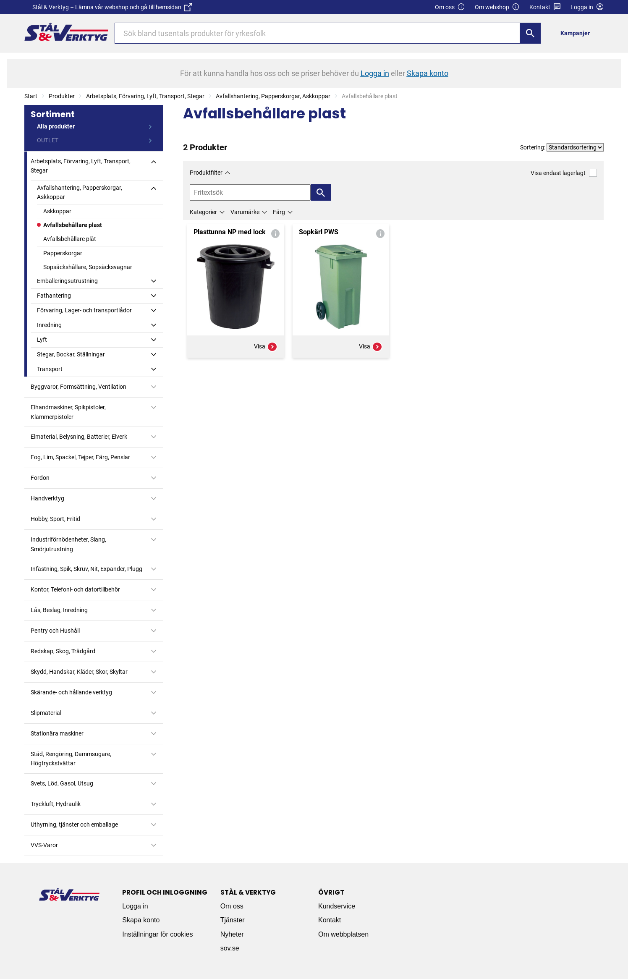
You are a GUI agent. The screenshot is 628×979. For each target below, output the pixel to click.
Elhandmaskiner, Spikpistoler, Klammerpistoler (68, 412)
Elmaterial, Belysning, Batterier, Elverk (79, 436)
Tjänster (232, 920)
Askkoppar (57, 211)
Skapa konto (141, 920)
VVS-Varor (44, 845)
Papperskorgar (62, 253)
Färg (279, 212)
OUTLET (47, 140)
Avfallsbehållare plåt (69, 239)
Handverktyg (47, 498)
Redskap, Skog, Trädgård (63, 651)
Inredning (49, 325)
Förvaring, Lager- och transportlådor (84, 310)
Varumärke (244, 212)
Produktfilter (206, 172)
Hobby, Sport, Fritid (55, 519)
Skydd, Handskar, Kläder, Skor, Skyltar (79, 671)
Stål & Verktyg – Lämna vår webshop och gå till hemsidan (112, 7)
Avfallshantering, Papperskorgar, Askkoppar (273, 96)
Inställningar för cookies (157, 934)
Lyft (42, 339)
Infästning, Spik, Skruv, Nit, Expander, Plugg (86, 568)
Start (30, 96)
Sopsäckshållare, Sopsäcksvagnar (87, 267)
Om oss (450, 7)
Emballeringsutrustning (67, 280)
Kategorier (203, 212)
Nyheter (232, 934)
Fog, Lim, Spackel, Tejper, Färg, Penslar (80, 457)
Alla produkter (56, 126)
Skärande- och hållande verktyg (71, 692)
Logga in (135, 906)
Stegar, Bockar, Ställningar (71, 354)
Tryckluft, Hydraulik (56, 804)
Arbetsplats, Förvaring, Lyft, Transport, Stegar (145, 96)
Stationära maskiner (57, 733)
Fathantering (54, 295)
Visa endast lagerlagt (564, 173)
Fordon (40, 477)
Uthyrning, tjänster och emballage (74, 824)
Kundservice (336, 906)
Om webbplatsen (343, 934)
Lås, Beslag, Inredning (59, 610)
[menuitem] (577, 33)
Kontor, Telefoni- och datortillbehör (75, 589)
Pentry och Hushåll (55, 630)
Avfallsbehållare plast (72, 225)
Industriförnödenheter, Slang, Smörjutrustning (68, 544)
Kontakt (545, 7)
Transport (50, 369)
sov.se (229, 948)
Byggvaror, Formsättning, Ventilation (78, 386)
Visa (265, 347)
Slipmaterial (46, 712)
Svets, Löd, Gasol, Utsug (62, 783)
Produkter (62, 96)
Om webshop (497, 7)
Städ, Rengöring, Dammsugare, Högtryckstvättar (71, 759)
